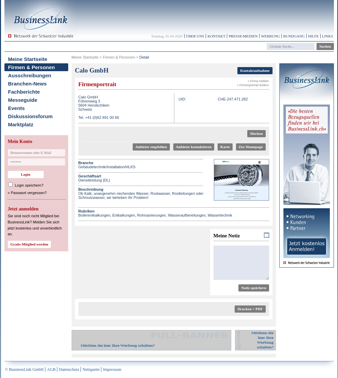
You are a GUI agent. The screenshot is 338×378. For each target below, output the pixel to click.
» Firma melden (258, 81)
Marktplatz (20, 124)
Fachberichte (24, 92)
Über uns (195, 36)
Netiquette (91, 369)
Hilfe (313, 36)
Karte (225, 147)
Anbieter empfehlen (151, 147)
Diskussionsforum (30, 116)
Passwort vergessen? (29, 193)
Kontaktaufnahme (254, 70)
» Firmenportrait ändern (253, 85)
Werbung (270, 36)
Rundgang (294, 36)
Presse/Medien (243, 36)
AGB (51, 369)
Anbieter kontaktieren (193, 147)
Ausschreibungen (30, 75)
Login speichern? (29, 185)
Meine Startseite (27, 59)
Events (16, 108)
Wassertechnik (220, 215)
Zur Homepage (251, 147)
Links (327, 36)
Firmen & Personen (31, 67)
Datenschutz (69, 369)
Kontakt (216, 36)
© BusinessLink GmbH (24, 369)
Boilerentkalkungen (94, 215)
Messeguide (23, 100)
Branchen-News (27, 83)
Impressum (112, 369)
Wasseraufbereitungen (187, 215)
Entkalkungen (123, 215)
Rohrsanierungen (151, 215)
